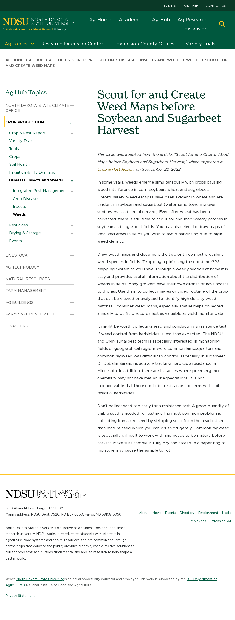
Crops (14, 156)
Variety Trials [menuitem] (200, 44)
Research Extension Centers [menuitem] (73, 44)
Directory (187, 513)
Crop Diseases (26, 199)
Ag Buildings (20, 302)
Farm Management (26, 290)
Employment (208, 513)
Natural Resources (28, 279)
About (144, 513)
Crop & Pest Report (116, 169)
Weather (190, 5)
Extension (195, 29)
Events (170, 5)
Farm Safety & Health (30, 314)
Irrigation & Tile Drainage (32, 172)
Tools (14, 149)
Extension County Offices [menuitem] (145, 44)
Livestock (17, 255)
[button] (222, 24)
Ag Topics (59, 60)
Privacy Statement (20, 596)
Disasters (17, 326)
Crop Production (94, 60)
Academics (132, 19)
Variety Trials (21, 141)
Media (226, 513)
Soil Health (19, 164)
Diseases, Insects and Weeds (150, 60)
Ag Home (100, 19)
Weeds (193, 60)
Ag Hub (161, 19)
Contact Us (216, 5)
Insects (19, 206)
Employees (197, 521)
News (156, 513)
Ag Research (192, 19)
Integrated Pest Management (40, 191)
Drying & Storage (25, 233)
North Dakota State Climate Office (37, 108)
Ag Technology (22, 267)
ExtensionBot (220, 521)
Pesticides (18, 225)
